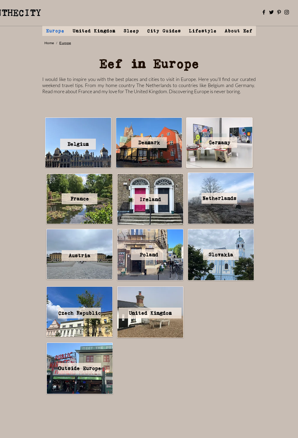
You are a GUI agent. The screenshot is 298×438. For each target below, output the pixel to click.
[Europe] (65, 43)
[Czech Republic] (79, 313)
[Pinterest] (279, 12)
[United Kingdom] (150, 313)
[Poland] (149, 254)
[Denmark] (149, 142)
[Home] (49, 43)
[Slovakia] (221, 254)
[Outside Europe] (79, 368)
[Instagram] (287, 12)
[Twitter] (271, 12)
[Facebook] (264, 12)
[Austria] (79, 255)
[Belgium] (78, 144)
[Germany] (219, 142)
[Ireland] (150, 199)
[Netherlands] (219, 198)
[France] (79, 198)
